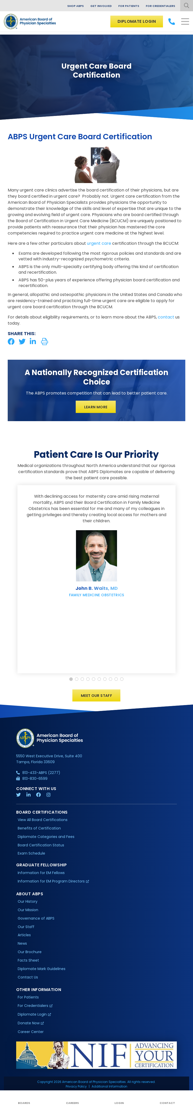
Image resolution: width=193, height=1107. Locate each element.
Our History (27, 901)
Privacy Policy (76, 1086)
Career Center (31, 1031)
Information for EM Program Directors (51, 881)
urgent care (99, 243)
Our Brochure (30, 951)
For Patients (128, 6)
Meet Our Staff (96, 695)
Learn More (96, 407)
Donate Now (29, 1023)
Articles (24, 935)
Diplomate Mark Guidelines (41, 968)
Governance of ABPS (36, 918)
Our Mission (28, 909)
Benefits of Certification (39, 828)
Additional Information (109, 1086)
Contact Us (28, 977)
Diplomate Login (137, 21)
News (22, 943)
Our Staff (26, 926)
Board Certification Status (41, 845)
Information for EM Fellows (41, 872)
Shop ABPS (75, 6)
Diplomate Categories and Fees (46, 836)
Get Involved (101, 6)
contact (166, 317)
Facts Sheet (28, 960)
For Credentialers (160, 6)
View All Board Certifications (42, 819)
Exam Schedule (31, 853)
